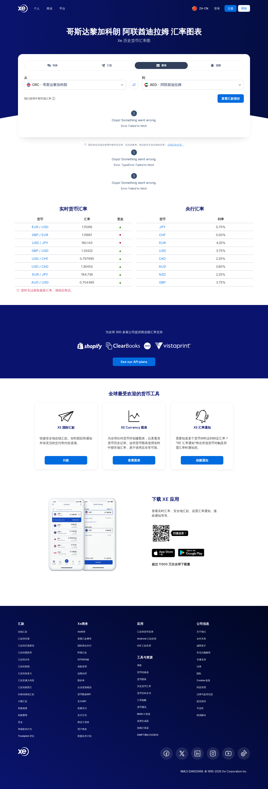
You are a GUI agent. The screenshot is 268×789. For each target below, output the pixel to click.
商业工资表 (83, 722)
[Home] (23, 8)
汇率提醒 (141, 700)
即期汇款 (82, 652)
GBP (162, 282)
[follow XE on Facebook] (166, 753)
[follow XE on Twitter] (182, 753)
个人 (37, 8)
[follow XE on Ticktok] (244, 753)
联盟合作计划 (84, 736)
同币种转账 (83, 659)
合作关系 (201, 638)
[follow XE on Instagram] (213, 753)
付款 (66, 460)
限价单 (81, 680)
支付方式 (82, 715)
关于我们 (201, 631)
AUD (162, 266)
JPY (162, 227)
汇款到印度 (24, 638)
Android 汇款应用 (146, 638)
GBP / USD (40, 251)
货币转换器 (143, 672)
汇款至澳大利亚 (26, 680)
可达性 (200, 708)
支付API (82, 701)
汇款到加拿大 (25, 673)
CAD (162, 259)
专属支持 (201, 659)
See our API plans (134, 362)
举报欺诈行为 (25, 729)
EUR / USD (40, 227)
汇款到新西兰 (25, 687)
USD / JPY (40, 243)
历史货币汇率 (144, 686)
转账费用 (22, 715)
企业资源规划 (84, 687)
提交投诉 (201, 701)
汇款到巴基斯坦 (26, 645)
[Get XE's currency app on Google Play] (191, 553)
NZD (162, 274)
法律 (199, 666)
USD (162, 251)
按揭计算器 (143, 727)
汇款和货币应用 (145, 631)
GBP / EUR (40, 235)
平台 (62, 8)
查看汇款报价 (230, 98)
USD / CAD (40, 266)
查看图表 (134, 460)
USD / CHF (40, 259)
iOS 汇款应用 (144, 645)
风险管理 (82, 666)
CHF (162, 235)
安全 (20, 722)
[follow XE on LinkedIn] (197, 753)
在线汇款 (22, 631)
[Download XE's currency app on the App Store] (163, 553)
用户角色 (82, 729)
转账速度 (22, 708)
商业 (49, 8)
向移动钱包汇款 (26, 694)
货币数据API (84, 694)
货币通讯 (141, 707)
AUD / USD (40, 282)
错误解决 (201, 715)
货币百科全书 (144, 693)
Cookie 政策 (203, 680)
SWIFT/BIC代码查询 (147, 734)
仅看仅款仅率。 (176, 144)
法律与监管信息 (205, 694)
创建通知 (202, 460)
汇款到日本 (24, 659)
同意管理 (201, 687)
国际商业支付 (84, 645)
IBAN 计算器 (143, 714)
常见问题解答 (204, 652)
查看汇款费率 (84, 638)
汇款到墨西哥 (25, 652)
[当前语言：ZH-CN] (200, 8)
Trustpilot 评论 (26, 736)
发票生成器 (143, 720)
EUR (162, 243)
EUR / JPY (40, 274)
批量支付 (82, 708)
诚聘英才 (201, 645)
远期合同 (82, 673)
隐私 (199, 673)
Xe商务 (81, 631)
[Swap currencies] (134, 85)
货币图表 (141, 679)
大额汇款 (22, 701)
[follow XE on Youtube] (228, 753)
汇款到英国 (24, 666)
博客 (139, 665)
